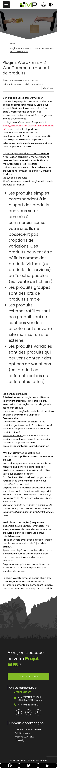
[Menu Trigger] (6, 4)
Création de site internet (28, 729)
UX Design (20, 740)
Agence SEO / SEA (24, 736)
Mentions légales (39, 760)
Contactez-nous (28, 676)
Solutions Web (22, 733)
